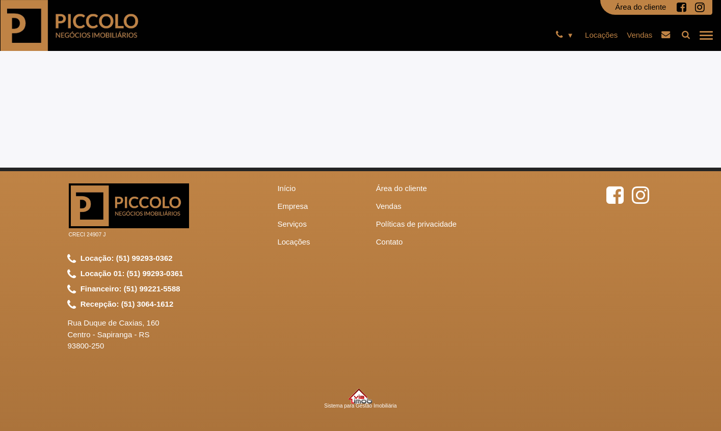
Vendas (639, 35)
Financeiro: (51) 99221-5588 (123, 289)
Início (286, 188)
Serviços (292, 224)
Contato (389, 241)
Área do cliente (640, 7)
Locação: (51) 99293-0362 (120, 258)
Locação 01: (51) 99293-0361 (125, 274)
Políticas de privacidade (416, 224)
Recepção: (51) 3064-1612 (120, 304)
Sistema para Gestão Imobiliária (360, 398)
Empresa (292, 206)
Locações (601, 35)
